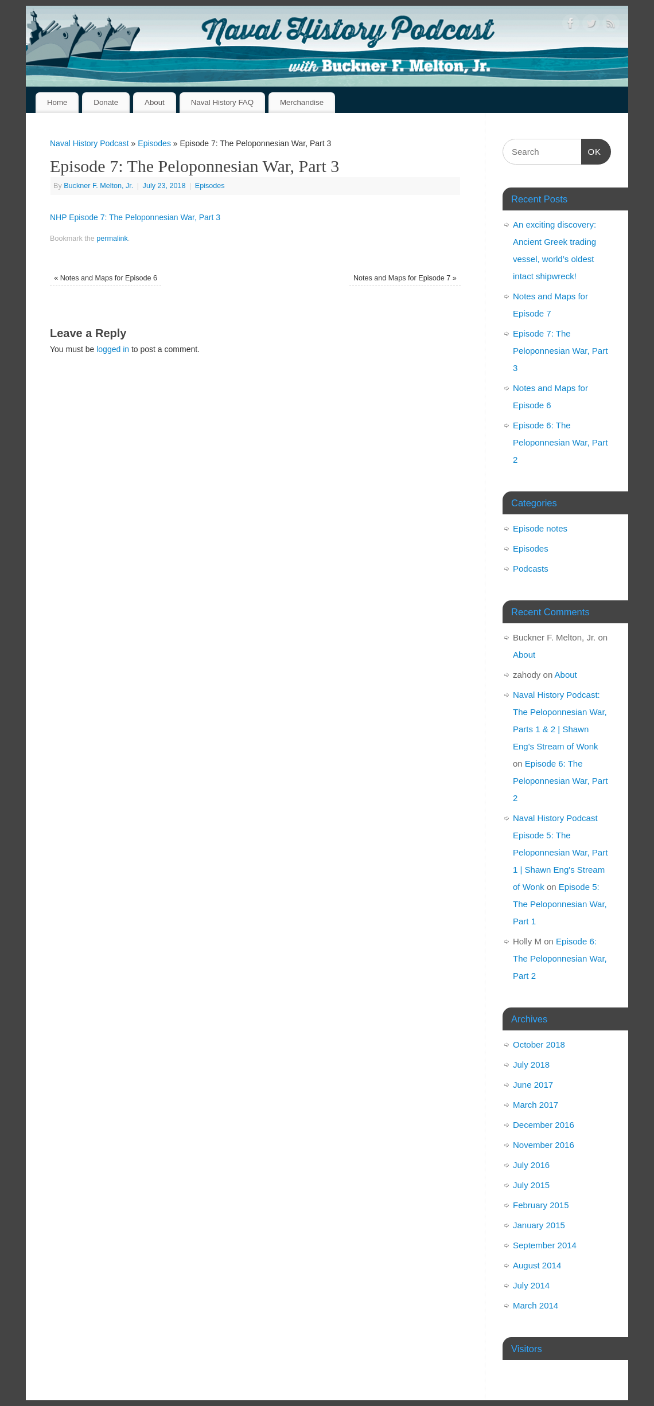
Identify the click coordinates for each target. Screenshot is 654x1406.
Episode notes (540, 528)
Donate (106, 102)
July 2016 (531, 1165)
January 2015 (539, 1225)
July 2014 (531, 1285)
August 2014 (537, 1265)
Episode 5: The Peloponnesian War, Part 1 (560, 904)
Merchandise (302, 102)
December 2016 (543, 1125)
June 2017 (533, 1084)
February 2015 (541, 1205)
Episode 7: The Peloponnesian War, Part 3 (560, 351)
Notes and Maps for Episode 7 (405, 278)
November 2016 (543, 1145)
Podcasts (530, 568)
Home (57, 102)
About (155, 102)
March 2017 (535, 1105)
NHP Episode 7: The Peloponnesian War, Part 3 (135, 217)
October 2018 (539, 1044)
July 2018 (531, 1064)
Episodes (154, 143)
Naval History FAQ (222, 102)
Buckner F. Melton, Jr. (98, 186)
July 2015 (531, 1185)
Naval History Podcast (89, 143)
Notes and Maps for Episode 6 (105, 278)
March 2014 (535, 1305)
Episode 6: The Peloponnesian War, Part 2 (560, 442)
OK (591, 150)
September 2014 (545, 1245)
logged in (112, 349)
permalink (112, 239)
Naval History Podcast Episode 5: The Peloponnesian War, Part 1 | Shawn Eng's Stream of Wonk (560, 852)
